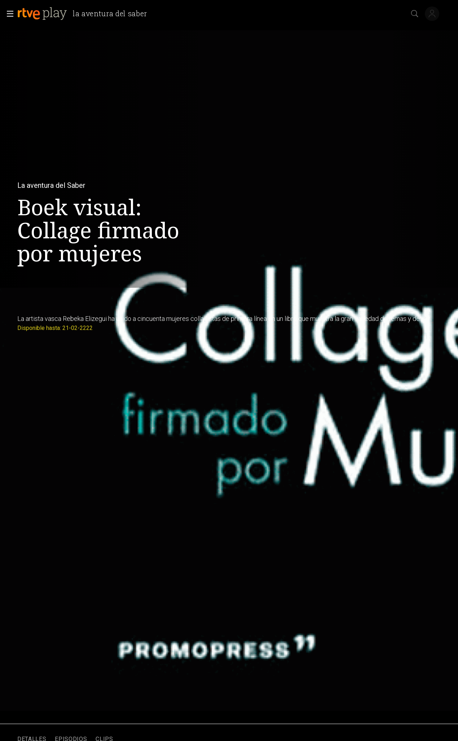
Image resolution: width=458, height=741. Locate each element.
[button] (8, 14)
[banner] (85, 14)
